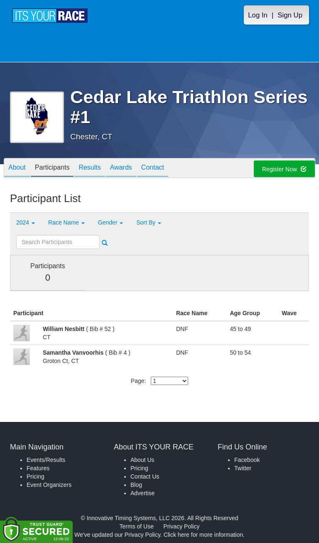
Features (38, 468)
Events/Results (46, 460)
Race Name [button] (66, 222)
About (17, 168)
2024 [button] (25, 222)
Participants (52, 168)
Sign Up (289, 15)
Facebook (247, 460)
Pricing (35, 476)
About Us (142, 460)
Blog (136, 484)
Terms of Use (137, 526)
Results (90, 168)
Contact (152, 168)
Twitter (242, 468)
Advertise (142, 493)
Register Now (284, 169)
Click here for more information (203, 534)
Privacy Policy (181, 526)
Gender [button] (110, 222)
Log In (257, 15)
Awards (121, 168)
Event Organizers (49, 484)
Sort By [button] (148, 222)
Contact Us (144, 476)
